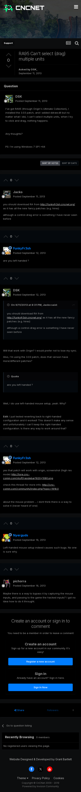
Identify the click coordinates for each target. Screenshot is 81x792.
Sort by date (69, 163)
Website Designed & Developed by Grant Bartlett (40, 759)
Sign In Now (41, 687)
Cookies (58, 778)
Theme (22, 778)
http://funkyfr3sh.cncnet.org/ (57, 204)
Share (19, 710)
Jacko (18, 192)
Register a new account (40, 661)
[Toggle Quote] (8, 304)
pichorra (19, 581)
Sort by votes (50, 163)
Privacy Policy (41, 778)
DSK (34, 69)
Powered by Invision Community (40, 786)
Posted (31, 100)
